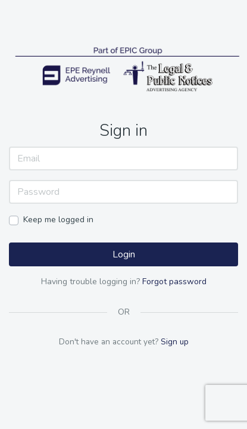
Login (123, 254)
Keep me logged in (58, 219)
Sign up (175, 341)
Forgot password (174, 281)
